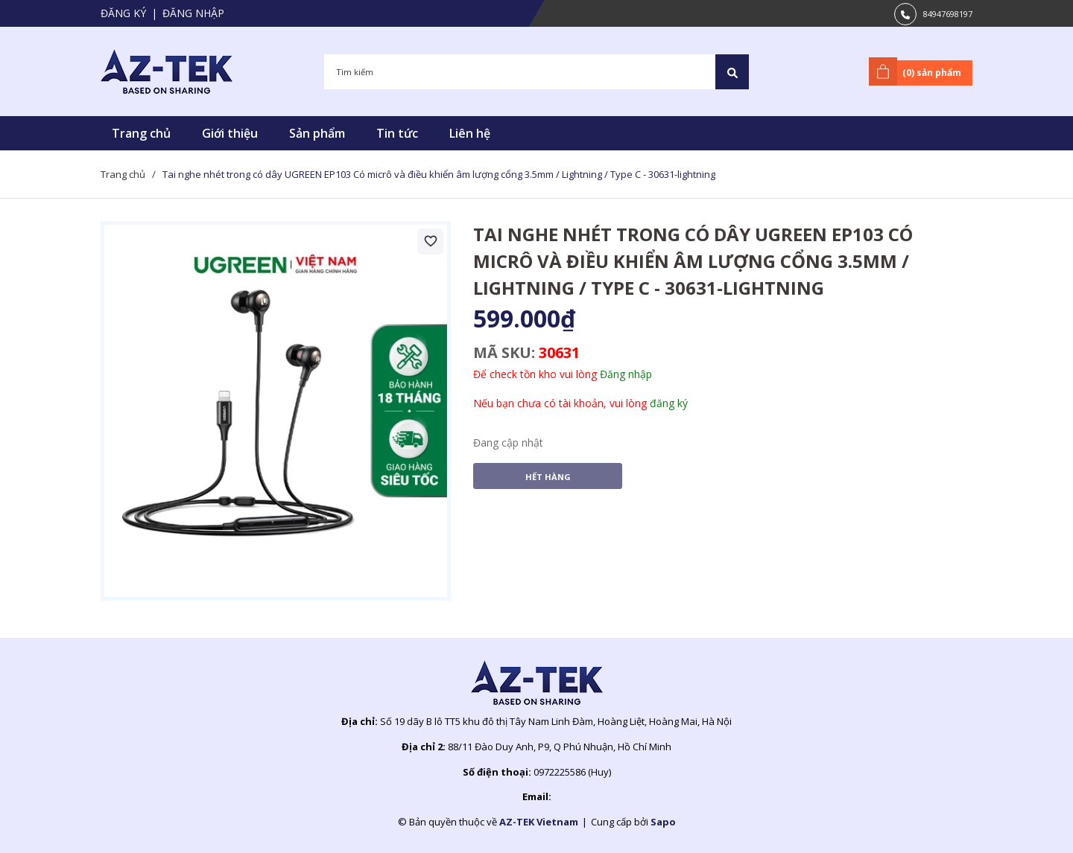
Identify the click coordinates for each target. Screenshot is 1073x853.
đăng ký (669, 403)
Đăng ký (123, 13)
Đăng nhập (193, 13)
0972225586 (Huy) (572, 772)
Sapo (663, 821)
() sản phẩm (917, 71)
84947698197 (947, 13)
